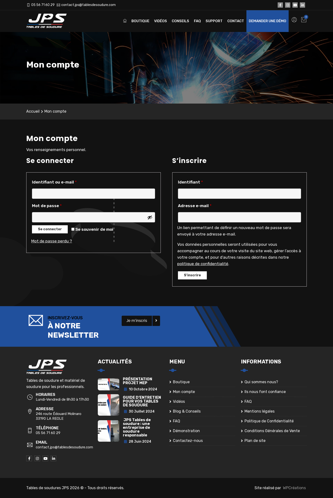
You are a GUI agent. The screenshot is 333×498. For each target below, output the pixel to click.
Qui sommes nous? (261, 382)
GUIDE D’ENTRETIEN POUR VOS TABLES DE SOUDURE (142, 401)
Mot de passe (48, 206)
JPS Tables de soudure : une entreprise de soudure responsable (137, 427)
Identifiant (192, 182)
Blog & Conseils (187, 411)
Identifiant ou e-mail (55, 182)
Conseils (180, 21)
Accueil (33, 111)
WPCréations (294, 488)
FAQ (197, 21)
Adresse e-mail (196, 206)
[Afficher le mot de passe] (149, 217)
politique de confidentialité (202, 263)
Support (214, 21)
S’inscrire (192, 275)
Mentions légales (260, 411)
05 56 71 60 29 (43, 5)
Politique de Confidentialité (269, 421)
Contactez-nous (188, 440)
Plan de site (255, 440)
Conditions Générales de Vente (272, 431)
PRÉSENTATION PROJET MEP (137, 381)
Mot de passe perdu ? (51, 241)
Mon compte (184, 391)
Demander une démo (267, 21)
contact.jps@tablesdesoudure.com (88, 5)
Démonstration (186, 431)
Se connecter (50, 229)
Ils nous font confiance (265, 391)
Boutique (140, 21)
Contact (235, 21)
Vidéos (160, 21)
